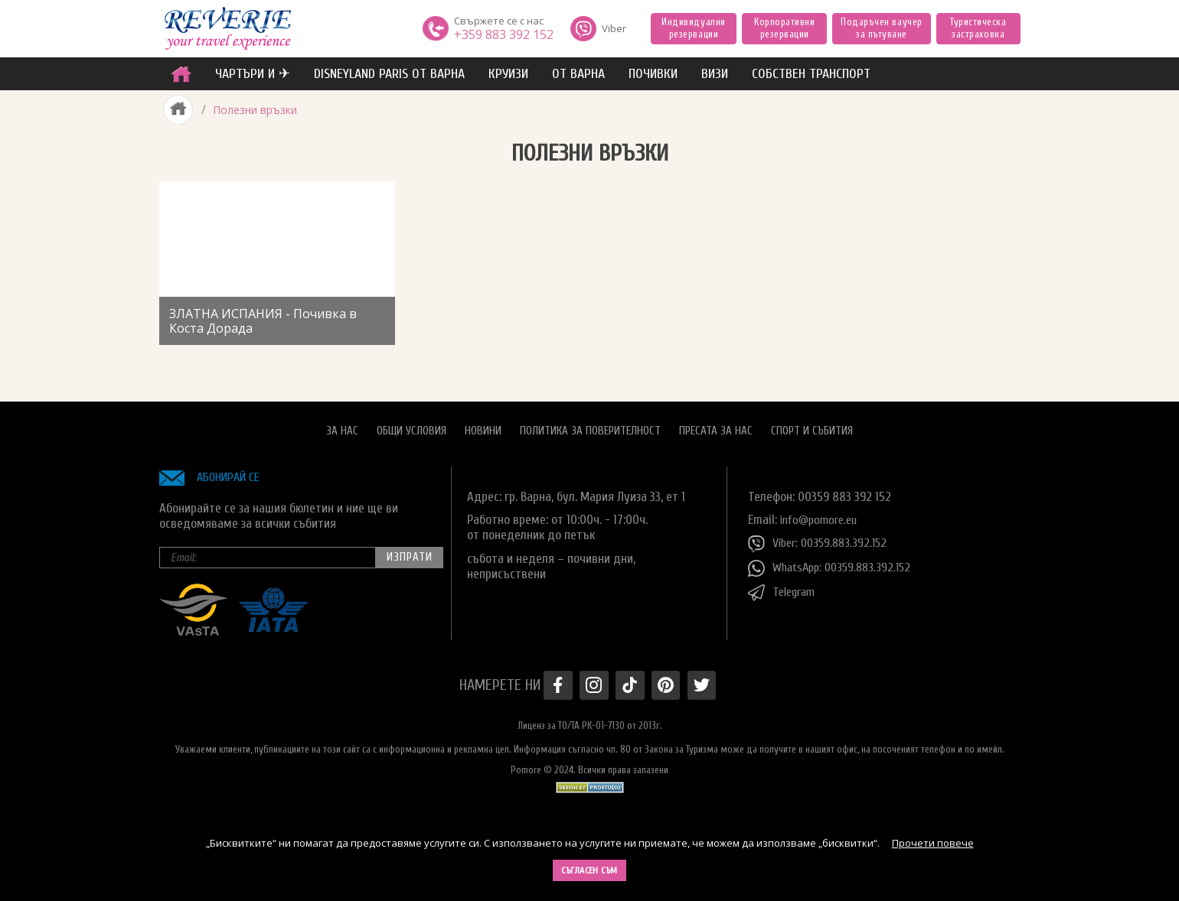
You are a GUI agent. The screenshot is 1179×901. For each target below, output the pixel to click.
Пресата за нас (716, 427)
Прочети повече (933, 843)
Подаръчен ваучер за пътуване (881, 28)
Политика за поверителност (590, 427)
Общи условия (411, 427)
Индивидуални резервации (693, 28)
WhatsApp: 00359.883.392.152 (834, 564)
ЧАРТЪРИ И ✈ (252, 74)
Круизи (508, 74)
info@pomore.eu (822, 515)
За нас (342, 427)
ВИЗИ (714, 74)
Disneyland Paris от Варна (389, 74)
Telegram (784, 589)
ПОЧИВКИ (653, 74)
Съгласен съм (589, 870)
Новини (483, 427)
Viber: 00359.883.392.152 (821, 540)
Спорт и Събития (812, 427)
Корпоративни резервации (784, 28)
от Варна (578, 74)
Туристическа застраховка (978, 28)
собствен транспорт (811, 74)
